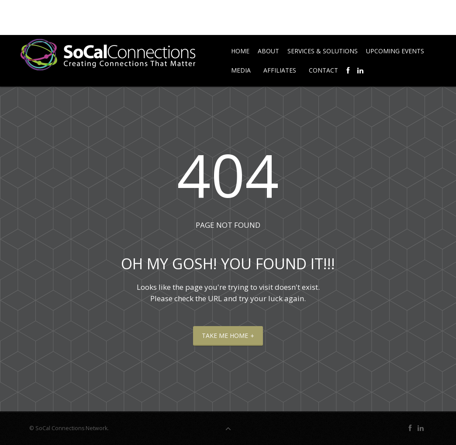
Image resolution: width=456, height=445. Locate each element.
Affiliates (279, 70)
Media (241, 70)
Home (240, 51)
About (268, 51)
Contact (323, 70)
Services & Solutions (322, 51)
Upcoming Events (395, 51)
